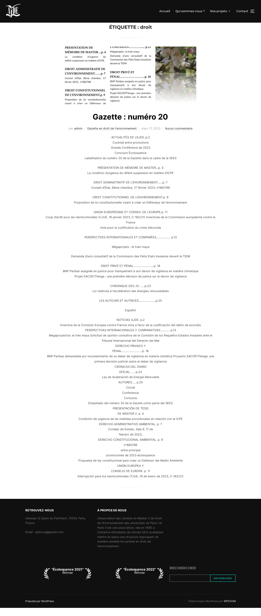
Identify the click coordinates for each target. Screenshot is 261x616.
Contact (242, 11)
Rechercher (182, 576)
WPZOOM (230, 609)
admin (78, 136)
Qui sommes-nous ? (190, 11)
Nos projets (220, 11)
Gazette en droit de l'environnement (112, 136)
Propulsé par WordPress (39, 609)
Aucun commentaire (178, 136)
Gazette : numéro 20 (130, 124)
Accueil (164, 11)
